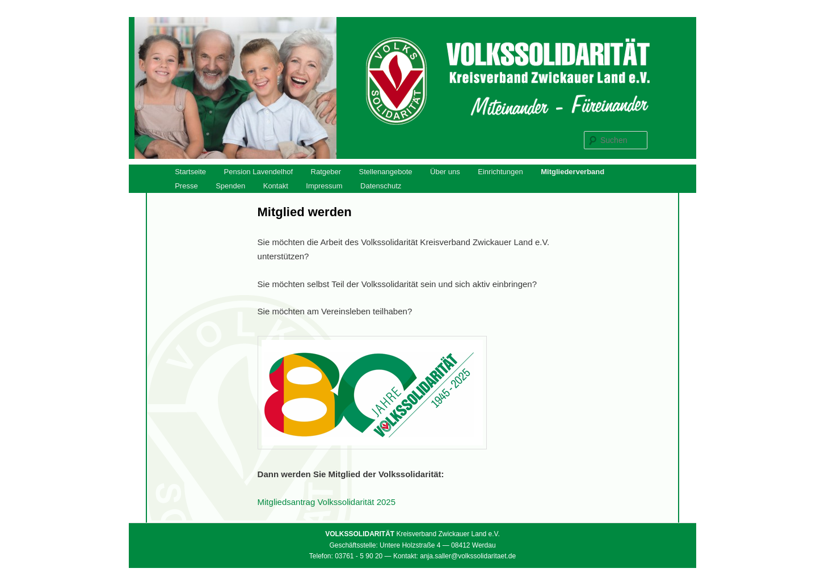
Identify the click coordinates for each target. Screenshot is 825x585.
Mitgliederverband (572, 171)
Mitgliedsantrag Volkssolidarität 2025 (326, 502)
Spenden (230, 186)
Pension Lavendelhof (258, 171)
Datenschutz (380, 186)
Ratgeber (326, 171)
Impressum (324, 186)
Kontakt (275, 186)
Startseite (190, 171)
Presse (186, 186)
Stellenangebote (385, 171)
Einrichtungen (500, 171)
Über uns (445, 171)
